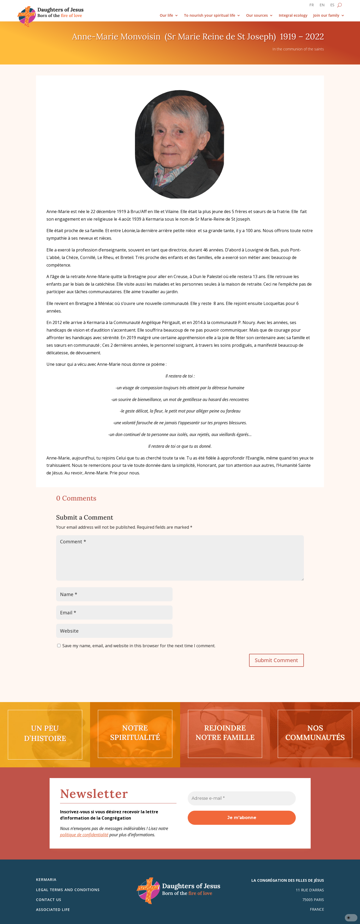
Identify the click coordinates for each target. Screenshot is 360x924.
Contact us (48, 899)
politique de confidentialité (84, 835)
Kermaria (46, 879)
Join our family (326, 15)
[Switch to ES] (332, 6)
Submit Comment (276, 660)
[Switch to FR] (311, 6)
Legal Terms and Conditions (68, 889)
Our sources (257, 15)
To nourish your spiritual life (209, 15)
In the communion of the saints (298, 48)
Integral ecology (293, 15)
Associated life (53, 909)
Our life (166, 15)
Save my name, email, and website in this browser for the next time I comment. (138, 646)
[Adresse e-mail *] (242, 798)
